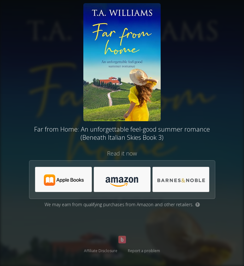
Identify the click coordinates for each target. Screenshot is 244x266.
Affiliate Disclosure (100, 250)
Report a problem (144, 250)
